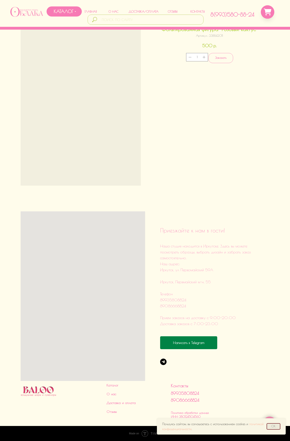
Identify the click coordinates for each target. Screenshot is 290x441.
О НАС (113, 11)
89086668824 (185, 400)
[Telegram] (163, 362)
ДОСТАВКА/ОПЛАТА (143, 11)
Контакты (179, 385)
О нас (111, 394)
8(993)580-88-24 (232, 14)
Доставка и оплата (121, 403)
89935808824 (185, 393)
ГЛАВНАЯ (91, 11)
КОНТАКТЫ (197, 11)
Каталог (112, 385)
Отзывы (111, 412)
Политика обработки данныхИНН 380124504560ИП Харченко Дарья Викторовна (192, 416)
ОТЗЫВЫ (173, 11)
